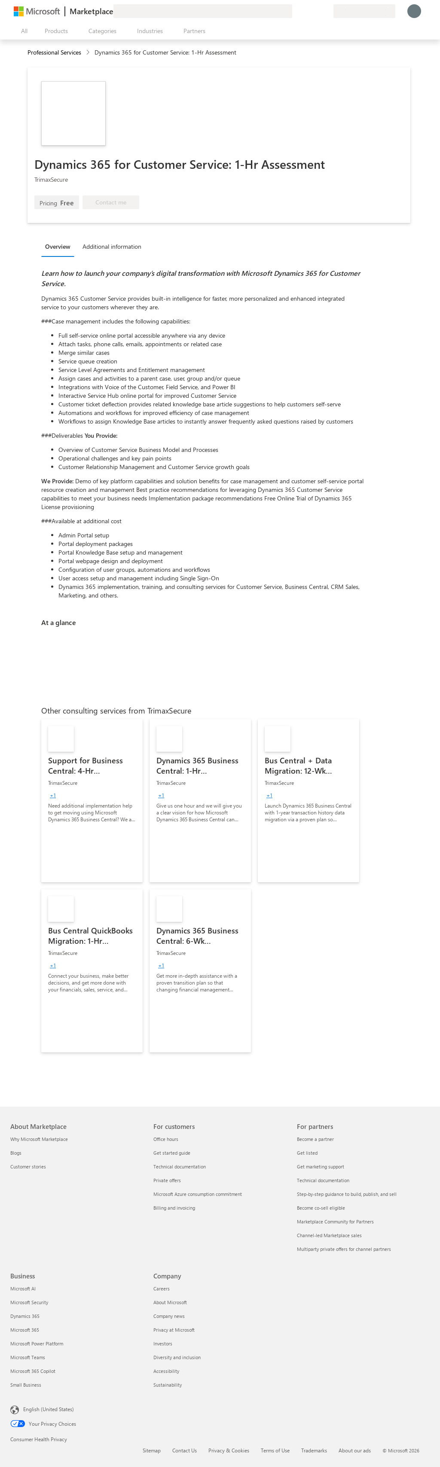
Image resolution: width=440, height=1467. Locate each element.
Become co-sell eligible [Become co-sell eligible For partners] (321, 1208)
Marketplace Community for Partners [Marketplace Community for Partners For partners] (335, 1221)
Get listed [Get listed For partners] (307, 1153)
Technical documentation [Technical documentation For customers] (179, 1166)
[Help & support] (305, 11)
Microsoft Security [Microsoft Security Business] (29, 1302)
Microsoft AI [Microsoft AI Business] (23, 1288)
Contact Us (184, 1450)
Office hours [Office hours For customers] (165, 1139)
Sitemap (152, 1450)
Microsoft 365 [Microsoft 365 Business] (24, 1330)
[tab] (60, 246)
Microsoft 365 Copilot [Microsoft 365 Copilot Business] (32, 1371)
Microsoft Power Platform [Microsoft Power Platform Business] (36, 1343)
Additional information (111, 246)
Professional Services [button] (54, 52)
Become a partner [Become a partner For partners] (315, 1139)
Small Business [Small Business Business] (25, 1385)
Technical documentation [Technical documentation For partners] (323, 1180)
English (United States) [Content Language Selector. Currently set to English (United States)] (48, 1409)
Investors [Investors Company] (162, 1343)
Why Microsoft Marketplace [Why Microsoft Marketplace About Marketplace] (39, 1139)
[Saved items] (316, 11)
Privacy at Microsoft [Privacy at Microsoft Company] (174, 1330)
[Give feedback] (295, 11)
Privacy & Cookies (228, 1450)
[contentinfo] (89, 52)
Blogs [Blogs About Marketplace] (15, 1153)
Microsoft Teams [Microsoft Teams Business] (27, 1357)
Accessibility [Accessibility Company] (166, 1371)
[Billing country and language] (364, 11)
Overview (57, 246)
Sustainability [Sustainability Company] (167, 1385)
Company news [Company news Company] (169, 1316)
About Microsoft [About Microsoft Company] (170, 1302)
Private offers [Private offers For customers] (167, 1180)
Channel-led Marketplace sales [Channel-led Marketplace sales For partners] (329, 1235)
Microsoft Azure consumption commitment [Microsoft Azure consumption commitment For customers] (197, 1194)
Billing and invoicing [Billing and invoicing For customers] (174, 1208)
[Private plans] (326, 11)
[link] (92, 800)
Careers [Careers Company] (161, 1288)
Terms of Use (275, 1450)
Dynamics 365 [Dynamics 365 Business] (25, 1316)
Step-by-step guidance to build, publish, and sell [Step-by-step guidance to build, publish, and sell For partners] (347, 1194)
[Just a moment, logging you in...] (414, 11)
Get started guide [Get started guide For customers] (171, 1153)
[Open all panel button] (22, 31)
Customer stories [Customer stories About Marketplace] (28, 1166)
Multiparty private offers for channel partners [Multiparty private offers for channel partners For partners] (344, 1249)
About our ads (355, 1450)
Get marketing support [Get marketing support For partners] (320, 1166)
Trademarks (314, 1450)
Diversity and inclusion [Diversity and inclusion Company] (177, 1357)
